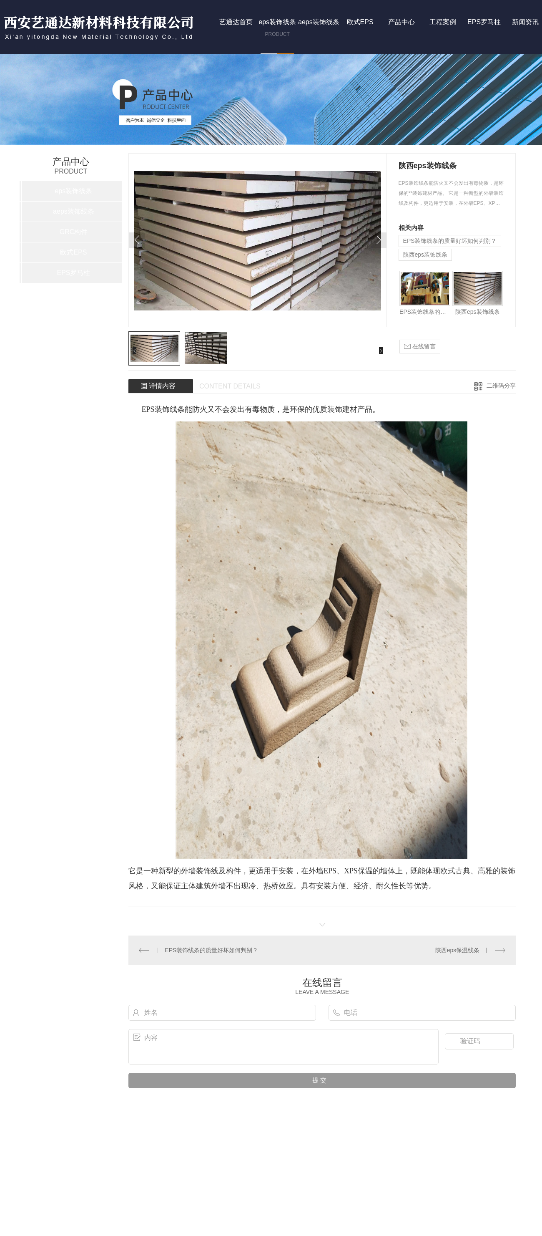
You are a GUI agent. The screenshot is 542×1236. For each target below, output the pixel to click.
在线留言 (420, 346)
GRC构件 (74, 231)
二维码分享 (501, 385)
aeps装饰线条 (73, 211)
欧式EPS (73, 252)
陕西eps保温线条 (457, 950)
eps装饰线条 (74, 190)
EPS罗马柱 (73, 272)
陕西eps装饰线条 (425, 254)
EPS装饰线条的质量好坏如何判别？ (450, 240)
